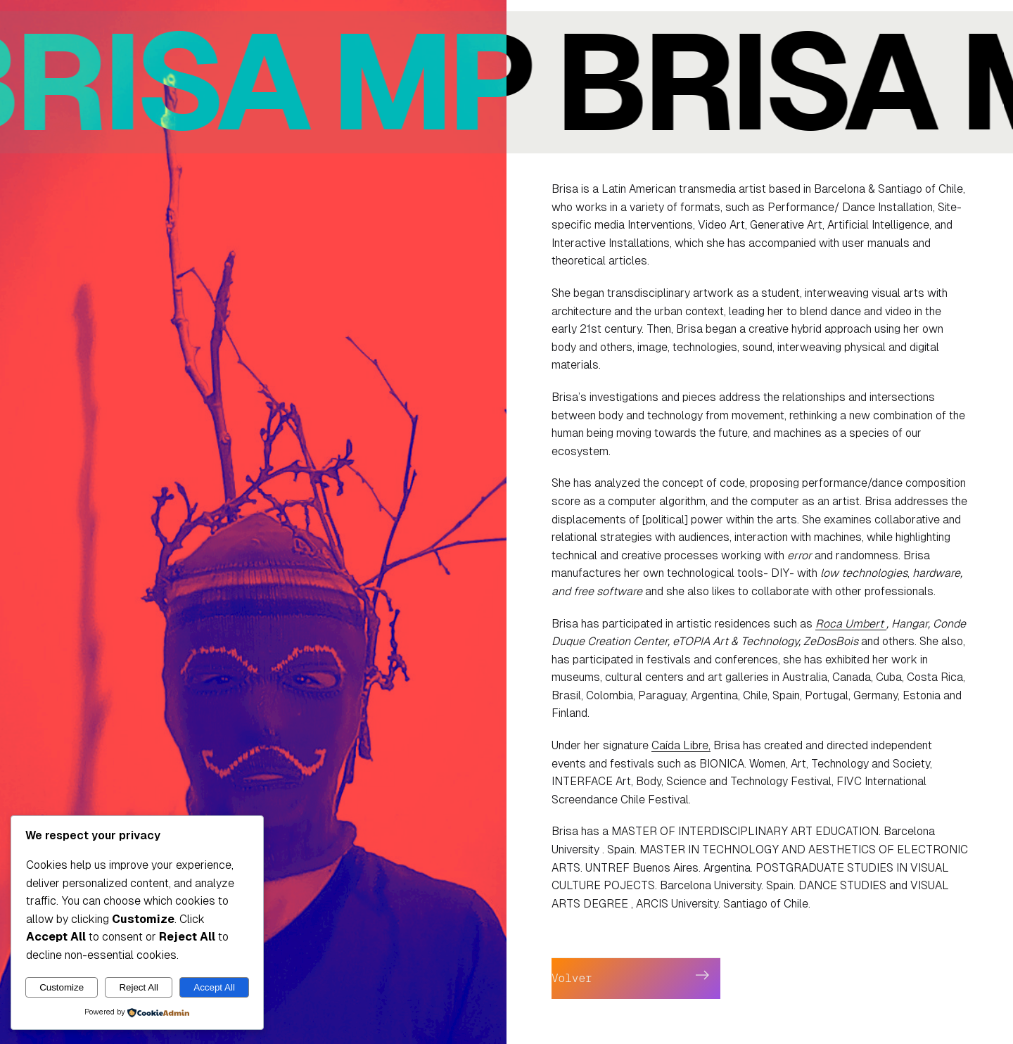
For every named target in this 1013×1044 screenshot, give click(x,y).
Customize (61, 987)
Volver (572, 978)
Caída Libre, (681, 745)
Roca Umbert (850, 623)
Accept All (214, 987)
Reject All (138, 987)
